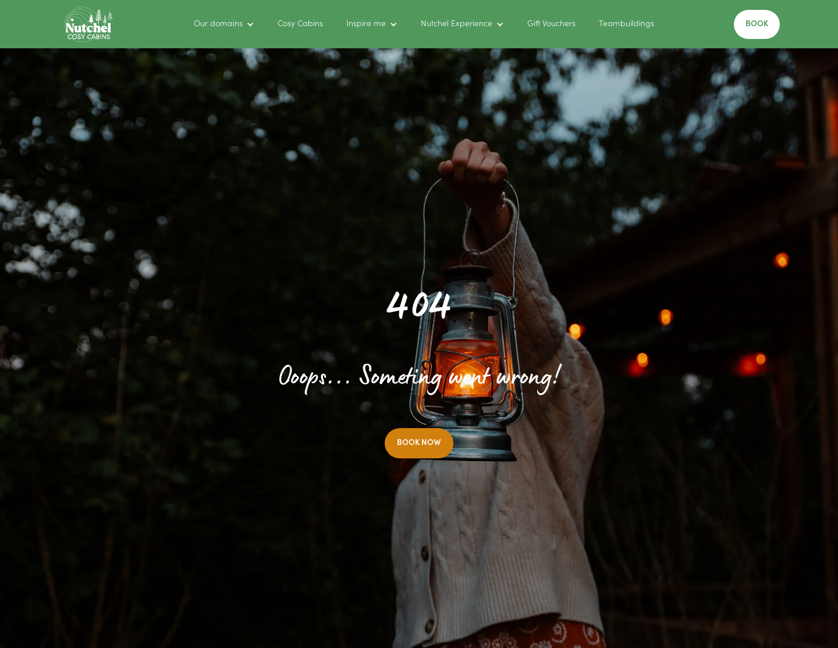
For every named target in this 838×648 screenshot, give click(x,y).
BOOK (756, 24)
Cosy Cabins (300, 24)
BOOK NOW (419, 443)
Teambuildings (626, 24)
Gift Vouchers (551, 24)
